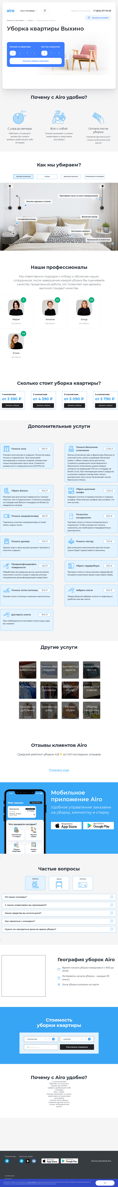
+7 (27, 1047)
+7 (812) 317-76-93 (102, 11)
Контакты (8, 1179)
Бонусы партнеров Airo (101, 1161)
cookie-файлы (32, 1182)
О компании (10, 1176)
